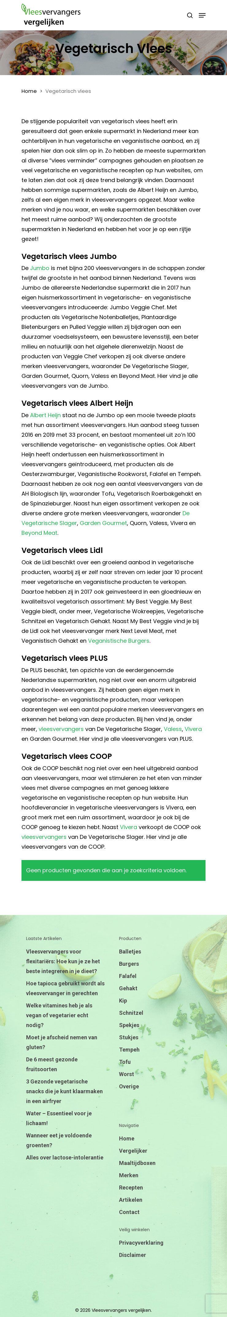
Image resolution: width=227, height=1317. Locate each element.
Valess (173, 729)
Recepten (131, 1187)
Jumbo (39, 268)
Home (29, 91)
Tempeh (129, 1049)
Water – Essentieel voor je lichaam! (59, 1118)
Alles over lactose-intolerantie (64, 1157)
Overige (129, 1086)
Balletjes (130, 951)
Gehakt (128, 988)
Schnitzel (131, 1013)
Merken (128, 1175)
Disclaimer (132, 1255)
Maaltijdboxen (137, 1163)
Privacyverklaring (141, 1242)
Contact (129, 1212)
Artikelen (130, 1200)
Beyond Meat (39, 533)
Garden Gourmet (103, 523)
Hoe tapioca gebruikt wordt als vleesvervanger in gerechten (65, 988)
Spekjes (129, 1025)
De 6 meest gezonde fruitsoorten (52, 1064)
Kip (123, 1000)
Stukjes (128, 1037)
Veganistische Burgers (118, 641)
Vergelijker (133, 1151)
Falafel (128, 976)
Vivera (193, 729)
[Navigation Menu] (202, 15)
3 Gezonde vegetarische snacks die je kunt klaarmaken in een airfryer (64, 1091)
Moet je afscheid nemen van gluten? (61, 1042)
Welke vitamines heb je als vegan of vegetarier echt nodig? (59, 1015)
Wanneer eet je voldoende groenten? (59, 1140)
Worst (126, 1074)
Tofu (125, 1062)
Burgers (129, 964)
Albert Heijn (45, 415)
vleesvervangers (61, 729)
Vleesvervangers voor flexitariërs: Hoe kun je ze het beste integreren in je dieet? (63, 961)
